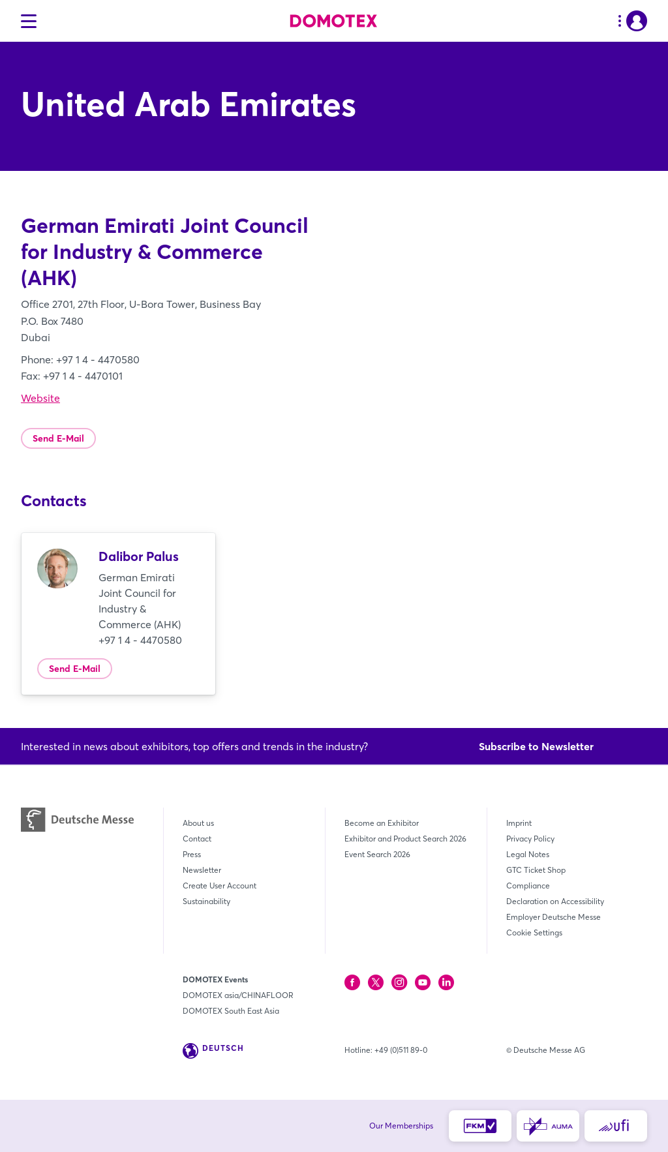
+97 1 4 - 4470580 (140, 639)
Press (192, 854)
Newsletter (202, 870)
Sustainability (206, 901)
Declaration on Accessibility (555, 901)
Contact (197, 838)
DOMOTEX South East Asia (231, 1011)
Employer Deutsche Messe (553, 917)
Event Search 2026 (377, 854)
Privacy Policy (530, 838)
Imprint (519, 823)
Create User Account (219, 885)
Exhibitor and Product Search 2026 (405, 838)
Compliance (528, 885)
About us (198, 823)
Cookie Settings (534, 932)
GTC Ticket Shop (536, 870)
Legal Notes (527, 854)
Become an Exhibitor (381, 823)
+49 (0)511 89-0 (400, 1050)
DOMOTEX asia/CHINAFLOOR (238, 995)
